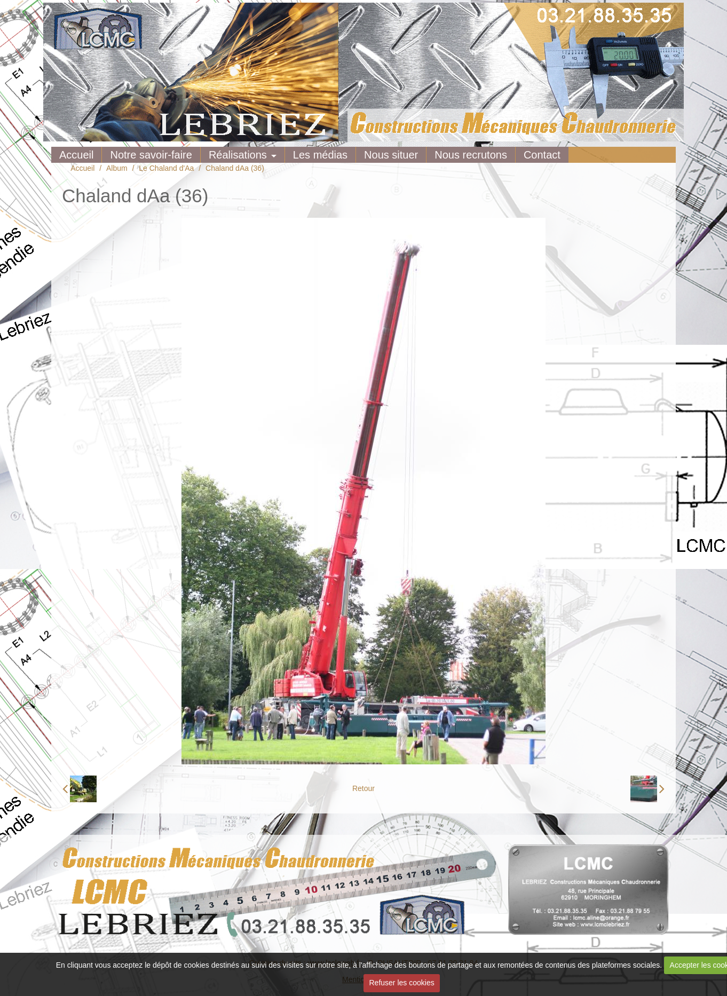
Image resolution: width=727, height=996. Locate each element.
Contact (542, 155)
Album (117, 168)
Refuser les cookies (401, 982)
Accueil (76, 155)
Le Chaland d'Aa (166, 168)
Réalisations (238, 155)
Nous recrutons (470, 155)
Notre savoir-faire (151, 155)
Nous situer (391, 155)
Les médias (320, 155)
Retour (363, 788)
